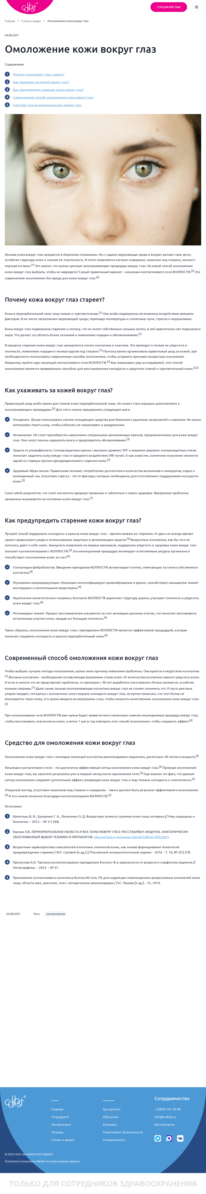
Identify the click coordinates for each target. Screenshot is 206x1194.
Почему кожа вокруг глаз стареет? (38, 74)
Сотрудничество (172, 1098)
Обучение (110, 1117)
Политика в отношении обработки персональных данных (42, 1161)
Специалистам (114, 1140)
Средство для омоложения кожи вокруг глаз (47, 105)
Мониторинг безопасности (123, 1132)
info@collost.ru (165, 1117)
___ (55, 1098)
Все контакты (164, 1124)
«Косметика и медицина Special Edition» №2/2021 (131, 837)
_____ (108, 1098)
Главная (10, 21)
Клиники (110, 1124)
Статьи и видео (31, 21)
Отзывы (58, 1132)
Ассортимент (61, 1124)
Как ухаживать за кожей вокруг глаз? (41, 82)
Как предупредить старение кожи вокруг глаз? (48, 89)
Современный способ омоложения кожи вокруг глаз (53, 97)
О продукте (60, 1117)
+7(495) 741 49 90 (167, 1109)
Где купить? (111, 1109)
